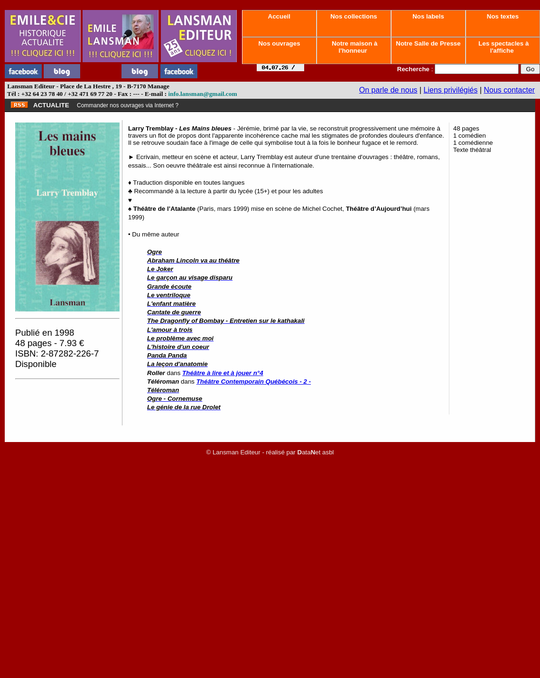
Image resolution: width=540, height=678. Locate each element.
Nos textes (503, 16)
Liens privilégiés (451, 90)
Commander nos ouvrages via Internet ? (127, 105)
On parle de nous (388, 90)
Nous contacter (509, 90)
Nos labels (428, 16)
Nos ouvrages (279, 43)
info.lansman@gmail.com (202, 93)
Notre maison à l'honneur (354, 47)
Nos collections (354, 16)
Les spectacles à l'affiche (503, 47)
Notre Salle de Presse (428, 43)
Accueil (279, 16)
